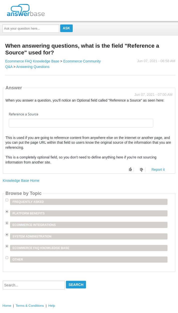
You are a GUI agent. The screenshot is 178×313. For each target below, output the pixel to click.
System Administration (32, 236)
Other (18, 259)
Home (7, 305)
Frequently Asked (28, 202)
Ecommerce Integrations (34, 225)
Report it (158, 169)
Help (51, 305)
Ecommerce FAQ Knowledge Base (32, 61)
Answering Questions (32, 67)
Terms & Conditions (30, 305)
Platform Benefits (29, 213)
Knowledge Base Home (21, 181)
